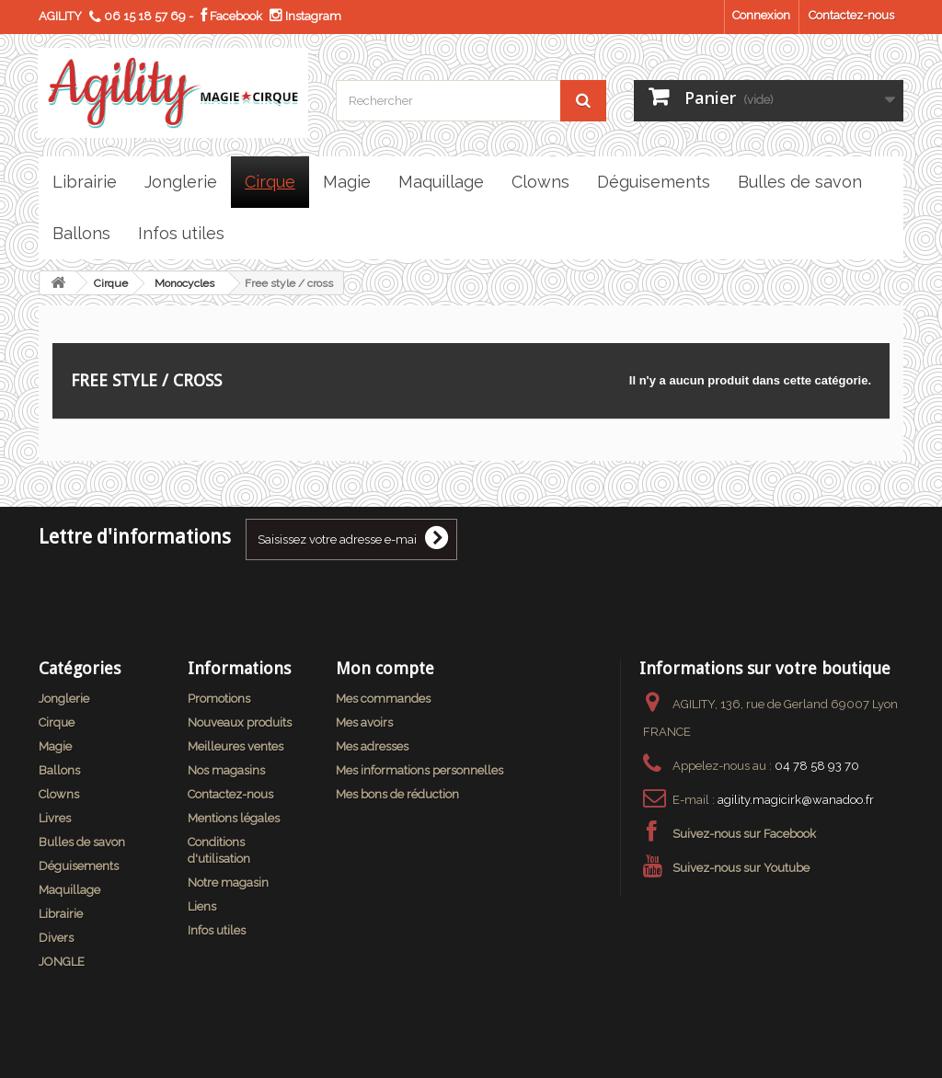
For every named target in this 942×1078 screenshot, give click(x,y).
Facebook (231, 16)
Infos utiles (217, 930)
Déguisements (79, 866)
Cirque (111, 283)
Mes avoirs (364, 722)
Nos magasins (226, 770)
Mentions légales (234, 818)
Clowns (59, 794)
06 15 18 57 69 (145, 16)
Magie (55, 746)
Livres (55, 818)
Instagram (305, 16)
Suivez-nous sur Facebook (744, 834)
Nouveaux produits (240, 722)
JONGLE (62, 962)
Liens (202, 906)
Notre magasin (228, 882)
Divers (56, 938)
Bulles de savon (82, 842)
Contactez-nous (851, 15)
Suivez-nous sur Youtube (741, 868)
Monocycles (184, 283)
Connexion (761, 15)
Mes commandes (383, 698)
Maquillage (69, 890)
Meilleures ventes (235, 746)
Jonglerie (64, 698)
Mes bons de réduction (397, 794)
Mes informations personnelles (419, 770)
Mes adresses (372, 746)
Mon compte (385, 668)
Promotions (219, 698)
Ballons (59, 770)
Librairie (61, 914)
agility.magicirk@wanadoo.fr (796, 800)
